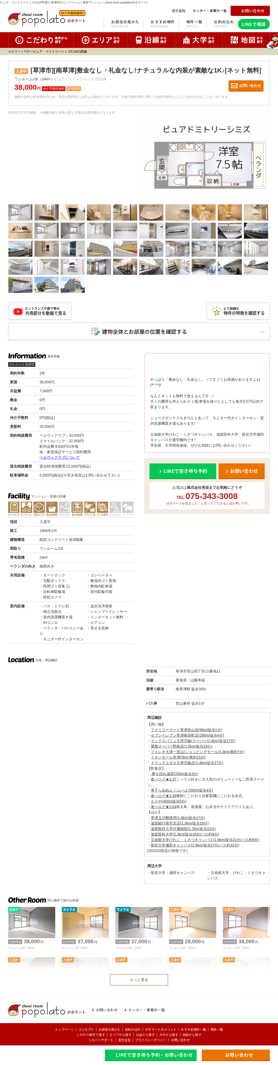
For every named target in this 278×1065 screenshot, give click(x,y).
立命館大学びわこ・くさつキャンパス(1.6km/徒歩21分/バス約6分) (205, 840)
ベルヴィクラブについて (60, 457)
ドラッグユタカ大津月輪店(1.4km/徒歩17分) (187, 763)
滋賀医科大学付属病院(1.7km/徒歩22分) (183, 829)
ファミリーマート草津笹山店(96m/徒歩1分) (186, 730)
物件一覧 (194, 24)
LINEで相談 (254, 24)
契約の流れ (224, 24)
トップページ (64, 1029)
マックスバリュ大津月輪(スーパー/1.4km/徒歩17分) (193, 741)
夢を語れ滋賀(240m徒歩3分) (174, 774)
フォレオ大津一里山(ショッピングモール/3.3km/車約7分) (197, 752)
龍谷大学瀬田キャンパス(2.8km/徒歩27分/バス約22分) (195, 845)
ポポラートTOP (19, 51)
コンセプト (86, 1029)
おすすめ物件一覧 (193, 1029)
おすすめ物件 (163, 24)
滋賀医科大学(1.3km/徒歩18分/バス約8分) (185, 834)
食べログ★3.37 (163, 779)
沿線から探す (145, 1034)
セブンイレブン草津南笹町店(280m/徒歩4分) (187, 735)
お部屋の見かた (125, 24)
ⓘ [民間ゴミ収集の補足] (68, 586)
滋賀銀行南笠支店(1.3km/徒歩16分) (180, 823)
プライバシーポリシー (150, 1040)
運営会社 (124, 1040)
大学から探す (168, 1034)
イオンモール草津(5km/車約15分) (178, 757)
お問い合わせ (180, 1040)
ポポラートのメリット (160, 1029)
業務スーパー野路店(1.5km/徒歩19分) (181, 746)
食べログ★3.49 (163, 796)
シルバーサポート (101, 1040)
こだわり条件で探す (91, 1034)
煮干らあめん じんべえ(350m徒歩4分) (182, 790)
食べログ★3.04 (163, 807)
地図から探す (191, 1034)
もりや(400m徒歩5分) (168, 801)
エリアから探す (120, 1034)
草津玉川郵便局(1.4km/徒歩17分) (178, 818)
